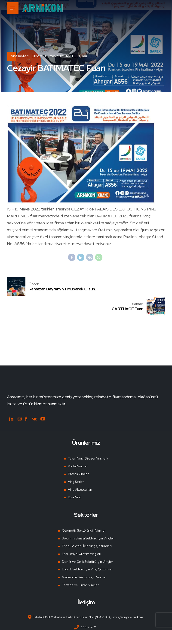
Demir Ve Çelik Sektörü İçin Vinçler (87, 542)
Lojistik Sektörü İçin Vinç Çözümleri (87, 550)
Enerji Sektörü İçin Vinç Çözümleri (86, 527)
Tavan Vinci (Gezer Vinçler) (88, 439)
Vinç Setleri (75, 462)
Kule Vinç (74, 478)
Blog (36, 56)
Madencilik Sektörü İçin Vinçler (84, 558)
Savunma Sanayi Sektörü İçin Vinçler (88, 519)
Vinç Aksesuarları (80, 470)
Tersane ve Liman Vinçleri (80, 566)
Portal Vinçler (77, 447)
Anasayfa (18, 56)
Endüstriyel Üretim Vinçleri (81, 535)
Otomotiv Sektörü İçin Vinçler (82, 511)
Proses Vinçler (78, 455)
